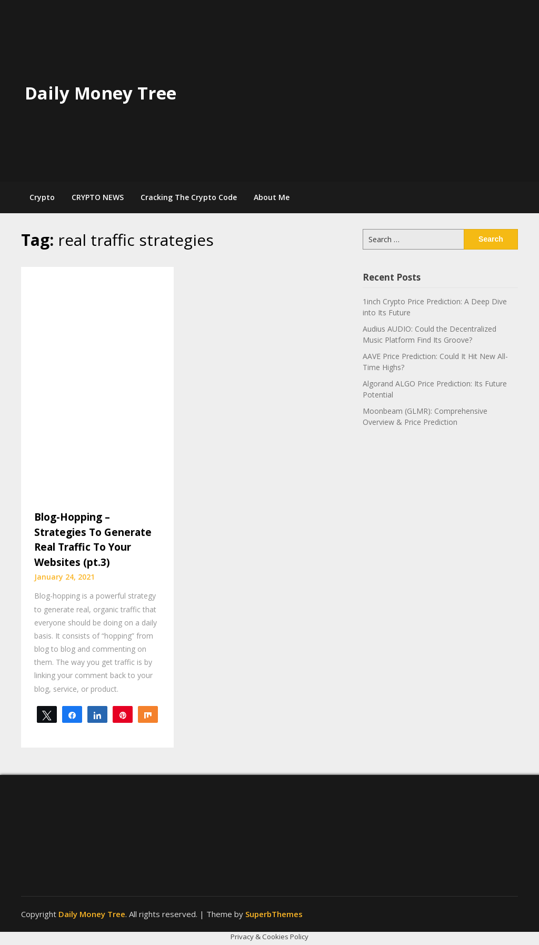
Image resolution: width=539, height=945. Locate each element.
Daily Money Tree (100, 93)
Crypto (42, 197)
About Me (272, 197)
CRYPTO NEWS (98, 197)
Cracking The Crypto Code (189, 197)
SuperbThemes (274, 914)
